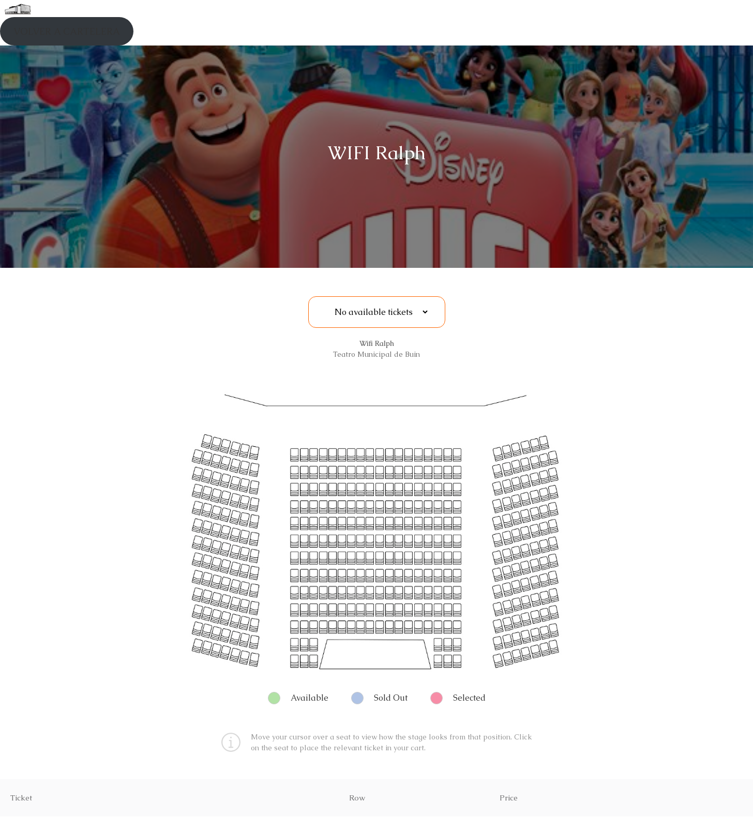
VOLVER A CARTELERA (66, 31)
